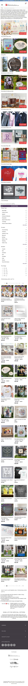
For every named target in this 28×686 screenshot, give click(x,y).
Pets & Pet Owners (14, 262)
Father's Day (14, 242)
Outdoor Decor (14, 212)
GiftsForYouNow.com (12, 682)
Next (23, 283)
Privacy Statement (19, 617)
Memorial (14, 235)
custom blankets (21, 14)
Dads (14, 258)
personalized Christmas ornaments (7, 16)
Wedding (14, 240)
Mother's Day (14, 239)
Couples (14, 249)
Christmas (14, 231)
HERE (26, 617)
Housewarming (14, 229)
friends (19, 12)
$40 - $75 (6, 273)
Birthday (14, 237)
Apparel (14, 214)
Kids (14, 254)
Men (14, 250)
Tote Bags (14, 221)
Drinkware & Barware (14, 216)
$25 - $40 (6, 271)
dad (19, 13)
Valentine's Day (14, 233)
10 (19, 283)
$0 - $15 (5, 268)
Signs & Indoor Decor (14, 219)
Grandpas (14, 256)
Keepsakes (14, 218)
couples (23, 12)
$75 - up (5, 275)
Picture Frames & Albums (14, 223)
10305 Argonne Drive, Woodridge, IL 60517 (17, 681)
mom (15, 13)
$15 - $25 (5, 270)
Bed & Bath (14, 210)
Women (14, 260)
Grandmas (14, 252)
